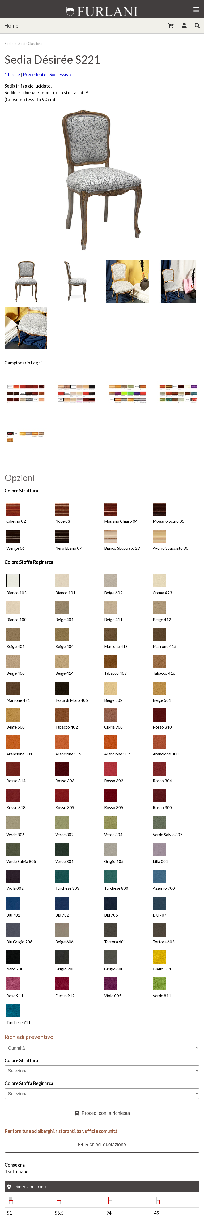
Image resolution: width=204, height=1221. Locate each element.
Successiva (60, 74)
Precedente (34, 74)
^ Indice (12, 74)
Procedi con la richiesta (102, 1113)
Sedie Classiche (30, 43)
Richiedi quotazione (102, 1144)
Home (11, 25)
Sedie (9, 43)
